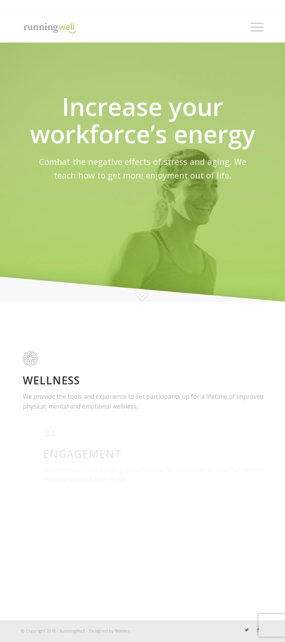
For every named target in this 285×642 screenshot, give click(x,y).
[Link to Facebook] (258, 630)
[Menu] (253, 27)
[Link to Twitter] (246, 630)
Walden (122, 631)
